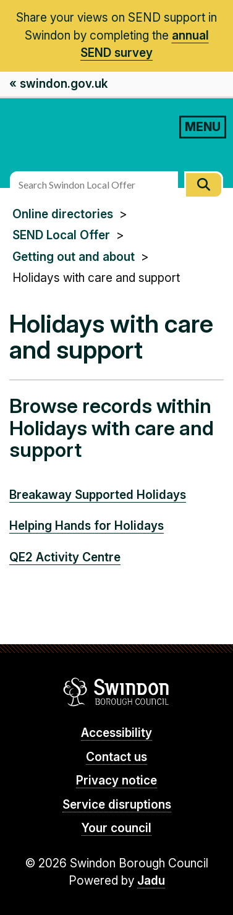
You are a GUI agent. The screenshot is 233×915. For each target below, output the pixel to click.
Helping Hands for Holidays (86, 526)
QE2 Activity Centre (65, 557)
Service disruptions (116, 805)
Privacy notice (116, 780)
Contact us (116, 757)
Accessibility (116, 733)
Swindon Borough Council (116, 692)
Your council (116, 828)
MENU (203, 126)
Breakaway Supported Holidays (97, 495)
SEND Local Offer (61, 235)
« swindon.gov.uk (58, 84)
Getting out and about (73, 257)
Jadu (151, 881)
